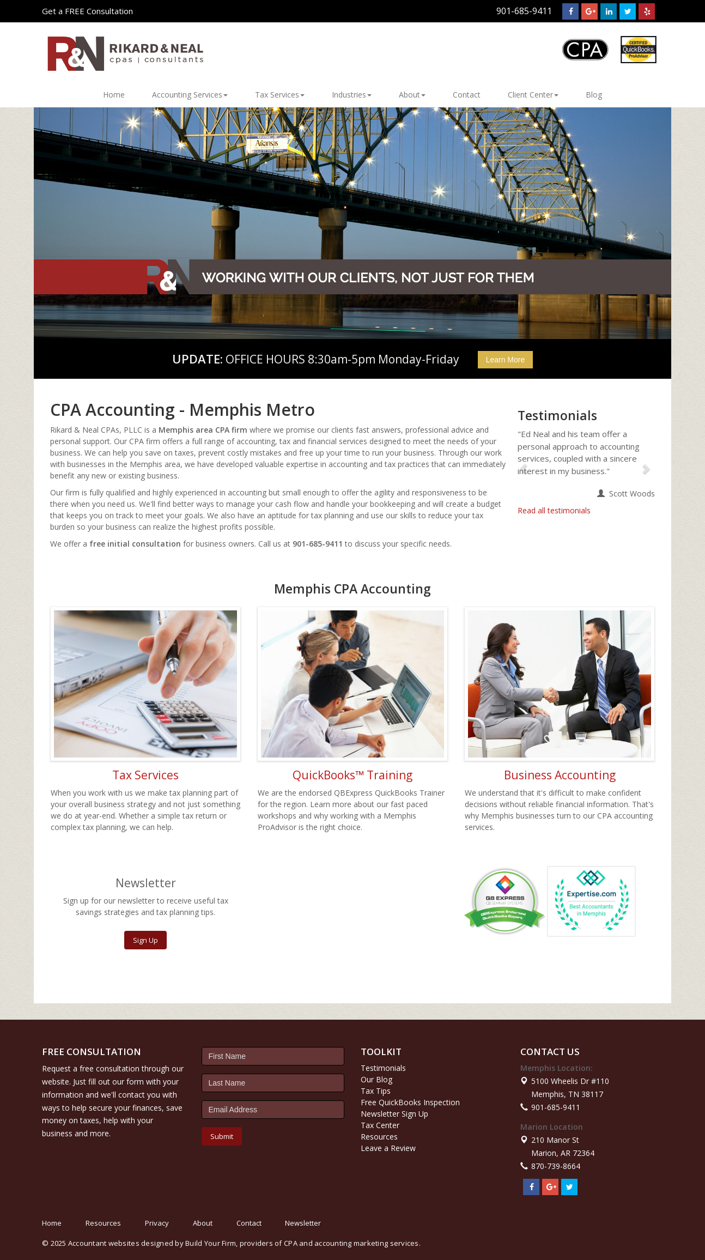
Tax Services (280, 94)
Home (114, 94)
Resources (379, 1136)
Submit (221, 1136)
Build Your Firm (210, 1243)
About (412, 94)
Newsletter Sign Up (394, 1113)
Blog (594, 94)
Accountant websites (103, 1243)
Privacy (157, 1223)
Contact (467, 94)
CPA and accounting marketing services (351, 1243)
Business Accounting (560, 775)
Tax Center (380, 1125)
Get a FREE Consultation (87, 11)
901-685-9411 (524, 11)
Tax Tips (376, 1091)
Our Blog (376, 1079)
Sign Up (145, 940)
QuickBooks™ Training (352, 775)
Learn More (505, 359)
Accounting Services (190, 94)
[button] (82, 223)
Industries (352, 94)
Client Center (533, 94)
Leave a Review (388, 1148)
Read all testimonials (554, 510)
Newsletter (303, 1223)
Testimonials (383, 1068)
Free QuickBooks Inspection (410, 1102)
